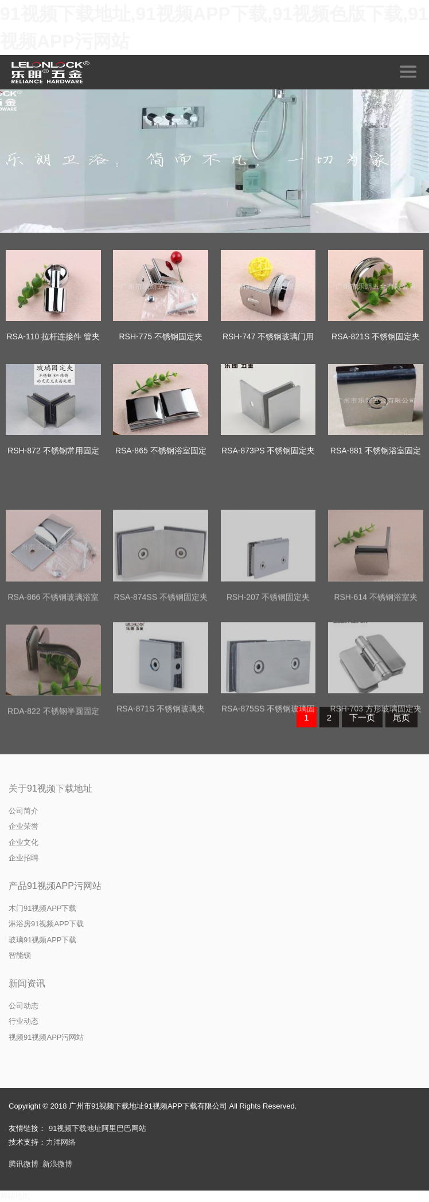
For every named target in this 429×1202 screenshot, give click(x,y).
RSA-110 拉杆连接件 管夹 (53, 336)
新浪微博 (57, 1164)
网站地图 (15, 1196)
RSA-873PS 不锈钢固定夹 (268, 450)
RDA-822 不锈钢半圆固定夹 (53, 779)
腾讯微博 (23, 1164)
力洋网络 (61, 1142)
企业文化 (23, 842)
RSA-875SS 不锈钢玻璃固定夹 (268, 777)
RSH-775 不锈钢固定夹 (160, 336)
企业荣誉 (23, 826)
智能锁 (20, 955)
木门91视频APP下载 (42, 908)
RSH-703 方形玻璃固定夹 (375, 769)
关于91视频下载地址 (50, 788)
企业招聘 (23, 857)
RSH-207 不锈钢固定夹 (268, 657)
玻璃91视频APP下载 (42, 939)
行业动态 (23, 1021)
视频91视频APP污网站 (46, 1037)
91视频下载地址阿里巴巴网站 (97, 1128)
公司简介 (23, 810)
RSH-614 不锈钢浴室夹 (375, 657)
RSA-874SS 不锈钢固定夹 (161, 657)
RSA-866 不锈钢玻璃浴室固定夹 (53, 664)
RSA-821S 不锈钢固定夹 (376, 336)
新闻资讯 (27, 983)
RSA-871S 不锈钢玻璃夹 (160, 769)
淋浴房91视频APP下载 (46, 923)
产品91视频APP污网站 (55, 886)
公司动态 (23, 1005)
